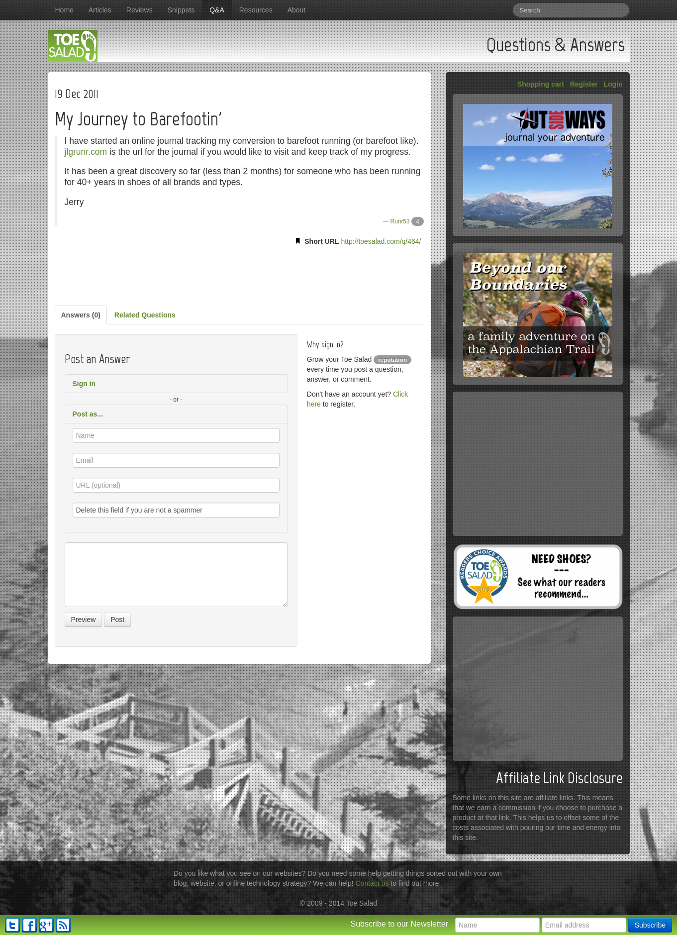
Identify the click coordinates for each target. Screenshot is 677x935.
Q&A (216, 10)
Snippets (181, 10)
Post (117, 619)
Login (612, 84)
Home (64, 10)
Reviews (139, 10)
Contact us (372, 883)
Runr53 (400, 221)
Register (584, 84)
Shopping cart (540, 84)
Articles (100, 10)
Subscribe (650, 925)
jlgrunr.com (86, 152)
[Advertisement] (239, 273)
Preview (83, 619)
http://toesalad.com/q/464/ (381, 241)
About (297, 10)
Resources (256, 10)
